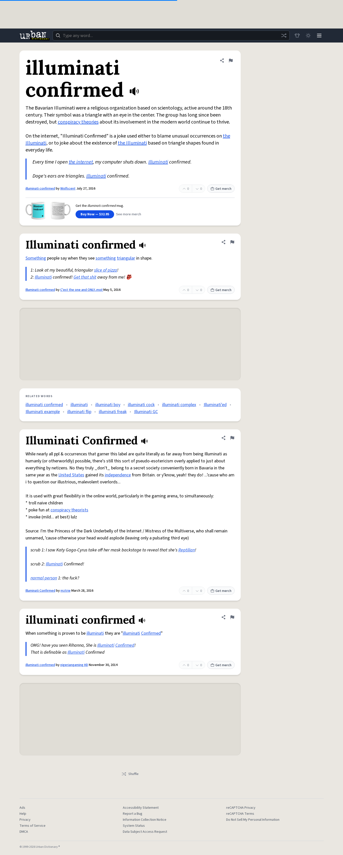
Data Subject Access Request (145, 831)
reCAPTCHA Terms (240, 813)
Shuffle (130, 773)
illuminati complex (179, 405)
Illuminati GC (146, 412)
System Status (134, 825)
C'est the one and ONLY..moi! (81, 289)
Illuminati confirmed (40, 289)
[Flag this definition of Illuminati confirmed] (232, 242)
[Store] (297, 35)
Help (23, 813)
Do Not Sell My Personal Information (252, 819)
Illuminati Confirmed (40, 590)
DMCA (24, 831)
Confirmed (151, 633)
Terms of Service (33, 825)
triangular (126, 258)
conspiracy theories (78, 122)
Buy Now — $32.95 (95, 214)
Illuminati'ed (215, 405)
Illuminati (158, 162)
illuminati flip (79, 412)
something (106, 258)
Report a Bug (132, 813)
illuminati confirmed (40, 188)
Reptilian (186, 550)
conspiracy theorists (69, 510)
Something (36, 258)
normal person (44, 578)
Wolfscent (68, 188)
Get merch (220, 188)
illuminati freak (113, 412)
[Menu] (319, 35)
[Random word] (284, 36)
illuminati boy (107, 405)
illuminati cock (141, 405)
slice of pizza (105, 270)
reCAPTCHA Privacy (240, 807)
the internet (81, 162)
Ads (22, 807)
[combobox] (171, 36)
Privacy (25, 819)
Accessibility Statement (141, 807)
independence (118, 475)
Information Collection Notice (144, 819)
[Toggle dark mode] (308, 35)
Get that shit (85, 277)
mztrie (66, 590)
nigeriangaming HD (74, 664)
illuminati (79, 405)
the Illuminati (132, 143)
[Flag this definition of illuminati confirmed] (231, 61)
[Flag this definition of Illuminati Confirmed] (232, 438)
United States (71, 475)
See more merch (128, 214)
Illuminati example (43, 412)
